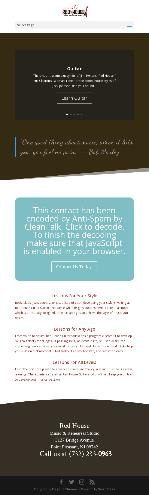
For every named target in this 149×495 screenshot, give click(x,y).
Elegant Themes (64, 489)
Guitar (74, 71)
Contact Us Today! (74, 267)
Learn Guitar (74, 100)
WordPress (106, 489)
